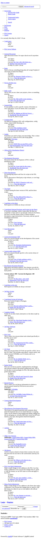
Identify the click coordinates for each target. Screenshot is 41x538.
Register (10, 502)
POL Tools (7, 334)
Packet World (8, 365)
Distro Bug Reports (10, 172)
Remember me (16, 508)
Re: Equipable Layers (20, 444)
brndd (11, 307)
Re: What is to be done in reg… (23, 460)
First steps (14, 139)
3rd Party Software (9, 326)
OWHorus (13, 261)
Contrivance (7, 41)
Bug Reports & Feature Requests (13, 266)
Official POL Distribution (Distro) (14, 150)
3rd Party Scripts (9, 291)
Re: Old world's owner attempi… (23, 99)
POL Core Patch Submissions (12, 466)
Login (3, 502)
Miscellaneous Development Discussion (16, 408)
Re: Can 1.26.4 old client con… (23, 62)
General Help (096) (29, 437)
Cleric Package (18, 222)
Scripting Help (8, 119)
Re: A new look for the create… (23, 166)
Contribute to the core (10, 285)
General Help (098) (21, 439)
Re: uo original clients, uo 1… (22, 359)
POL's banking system (20, 128)
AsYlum (12, 396)
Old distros (7, 450)
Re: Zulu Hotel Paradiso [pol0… (23, 320)
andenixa (12, 479)
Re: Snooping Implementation (22, 245)
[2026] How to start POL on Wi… (23, 144)
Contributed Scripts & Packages (13, 299)
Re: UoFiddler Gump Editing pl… (23, 394)
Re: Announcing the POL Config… (24, 343)
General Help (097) (10, 439)
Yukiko (12, 78)
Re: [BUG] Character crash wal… (23, 182)
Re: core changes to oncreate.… (23, 495)
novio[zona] (13, 518)
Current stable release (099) (12, 251)
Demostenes (13, 280)
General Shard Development (12, 400)
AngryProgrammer (15, 145)
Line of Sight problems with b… (23, 259)
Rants (6, 68)
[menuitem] (13, 12)
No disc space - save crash (21, 279)
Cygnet (12, 445)
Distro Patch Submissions (11, 484)
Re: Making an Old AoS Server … (23, 113)
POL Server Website (10, 49)
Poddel (12, 378)
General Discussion (10, 54)
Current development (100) (12, 237)
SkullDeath (13, 115)
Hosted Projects (8, 383)
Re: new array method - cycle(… (23, 478)
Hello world (7, 91)
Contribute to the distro (11, 203)
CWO (11, 100)
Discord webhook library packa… (23, 306)
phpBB (10, 536)
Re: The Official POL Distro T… (23, 197)
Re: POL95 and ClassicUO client (23, 376)
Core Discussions (9, 229)
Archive (6, 428)
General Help (8, 105)
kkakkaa (12, 63)
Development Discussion (11, 158)
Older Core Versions (10, 436)
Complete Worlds (9, 312)
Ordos (11, 322)
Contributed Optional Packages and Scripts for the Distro (20, 209)
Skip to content (5, 2)
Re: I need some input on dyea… (23, 421)
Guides (6, 134)
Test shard (7, 189)
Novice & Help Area (10, 83)
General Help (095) (17, 437)
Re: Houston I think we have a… (23, 76)
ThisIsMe (12, 246)
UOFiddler (14, 389)
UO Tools (7, 349)
